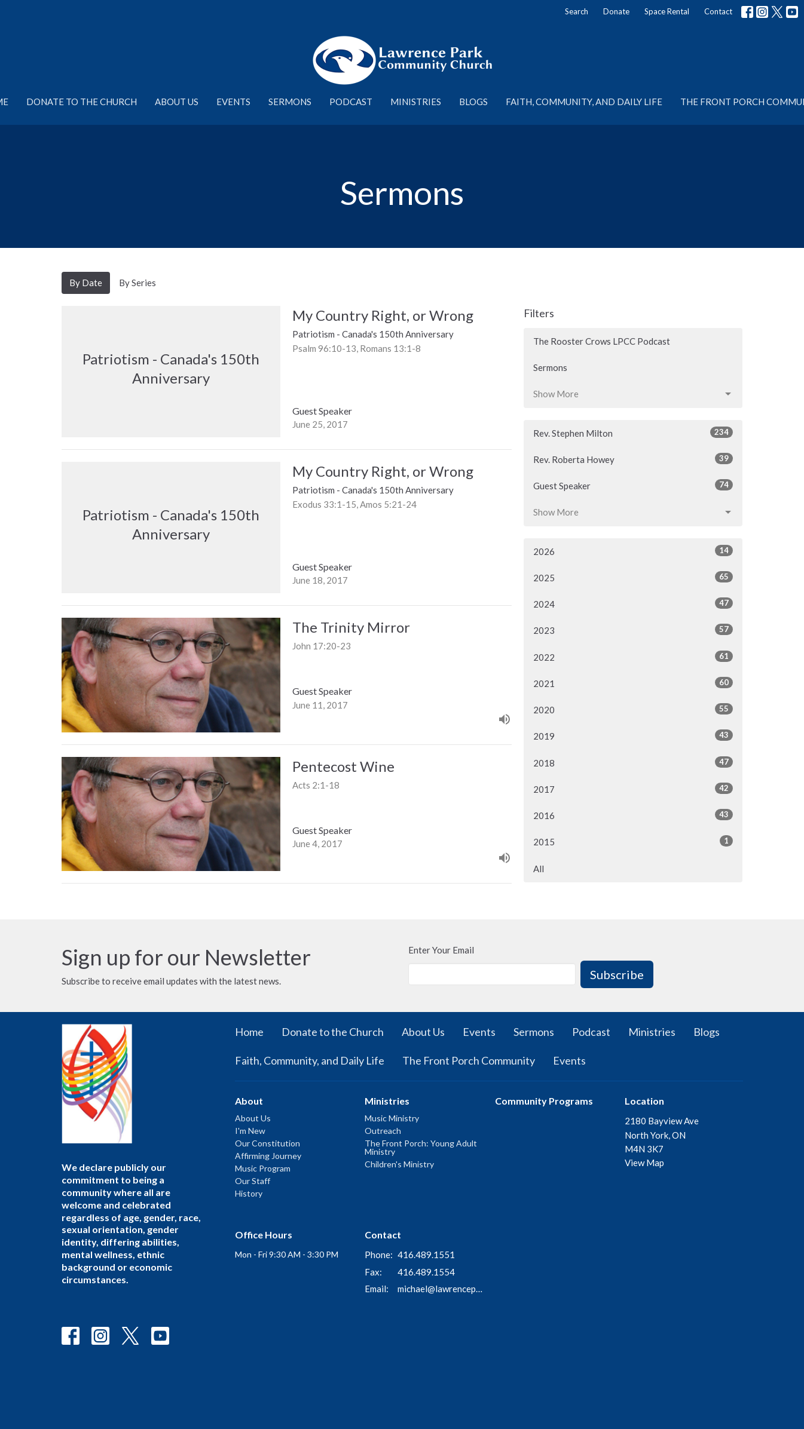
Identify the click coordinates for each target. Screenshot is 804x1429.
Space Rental (666, 11)
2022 (633, 657)
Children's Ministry (399, 1164)
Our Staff (252, 1181)
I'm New (250, 1131)
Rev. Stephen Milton (633, 432)
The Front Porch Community (468, 1060)
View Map (644, 1162)
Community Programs (544, 1100)
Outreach (383, 1131)
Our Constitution (267, 1143)
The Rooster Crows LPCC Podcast (601, 341)
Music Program (263, 1168)
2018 (633, 762)
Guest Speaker (633, 485)
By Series (137, 282)
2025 (633, 577)
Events (233, 101)
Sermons (289, 101)
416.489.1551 (426, 1254)
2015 (633, 841)
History (248, 1193)
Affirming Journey (268, 1156)
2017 (633, 789)
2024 (633, 603)
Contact (718, 11)
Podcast (350, 101)
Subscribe (617, 974)
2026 (633, 551)
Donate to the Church (81, 101)
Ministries (415, 101)
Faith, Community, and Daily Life (584, 101)
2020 (633, 709)
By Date (85, 282)
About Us (176, 101)
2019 (633, 735)
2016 (633, 815)
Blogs (473, 101)
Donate (616, 11)
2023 (633, 630)
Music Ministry (392, 1118)
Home (249, 1031)
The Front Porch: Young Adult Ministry (421, 1147)
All (538, 868)
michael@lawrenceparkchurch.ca (440, 1288)
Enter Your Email (441, 950)
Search (576, 11)
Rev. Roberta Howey (633, 459)
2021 (633, 683)
